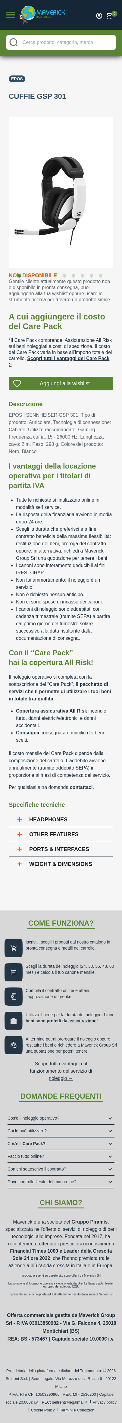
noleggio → (61, 1078)
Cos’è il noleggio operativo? (33, 1118)
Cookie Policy (43, 1410)
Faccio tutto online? (26, 1156)
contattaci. (82, 787)
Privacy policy (105, 1402)
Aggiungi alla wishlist (65, 383)
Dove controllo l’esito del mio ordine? (42, 1181)
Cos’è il (26, 1143)
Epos (17, 78)
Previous (4, 188)
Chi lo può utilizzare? (27, 1130)
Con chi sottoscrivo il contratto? (37, 1169)
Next (118, 188)
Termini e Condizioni (77, 1410)
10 (102, 277)
